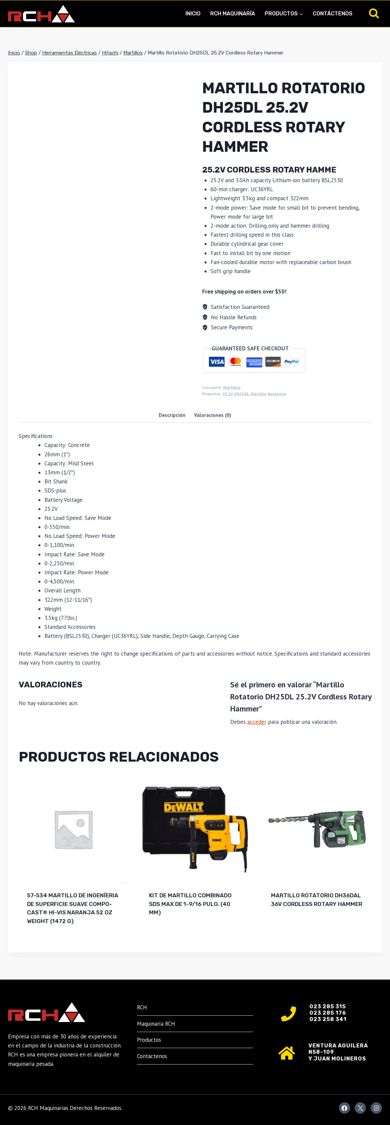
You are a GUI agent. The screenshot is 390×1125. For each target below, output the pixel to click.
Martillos (232, 387)
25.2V (228, 393)
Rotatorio (277, 393)
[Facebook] (344, 1108)
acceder (256, 721)
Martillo (258, 393)
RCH (142, 1007)
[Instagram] (376, 1108)
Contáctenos (333, 13)
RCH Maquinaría (232, 13)
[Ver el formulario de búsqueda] (374, 14)
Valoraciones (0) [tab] (212, 415)
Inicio (193, 13)
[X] (360, 1108)
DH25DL (241, 393)
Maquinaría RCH (156, 1023)
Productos (149, 1039)
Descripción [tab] (172, 415)
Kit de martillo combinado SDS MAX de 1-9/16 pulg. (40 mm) (190, 904)
